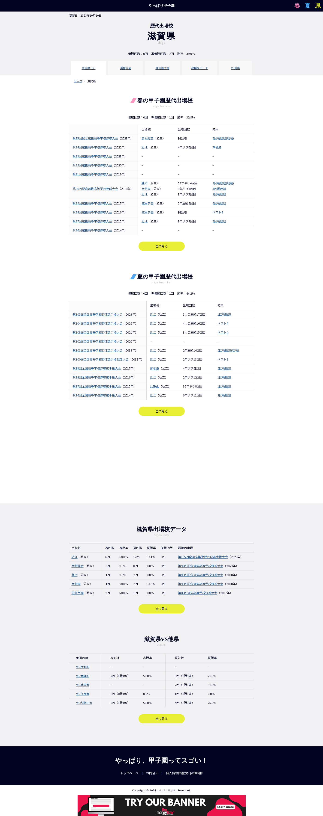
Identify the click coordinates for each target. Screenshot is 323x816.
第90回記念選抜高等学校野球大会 (95, 188)
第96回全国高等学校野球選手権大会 (97, 395)
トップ (78, 81)
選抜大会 (125, 68)
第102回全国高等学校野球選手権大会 (98, 341)
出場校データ (199, 68)
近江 (145, 147)
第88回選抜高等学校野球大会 (92, 212)
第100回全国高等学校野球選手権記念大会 (101, 359)
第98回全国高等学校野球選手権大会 (97, 377)
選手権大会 (162, 68)
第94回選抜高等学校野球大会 (92, 147)
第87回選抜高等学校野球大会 (92, 221)
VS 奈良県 (82, 694)
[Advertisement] (161, 459)
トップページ (129, 773)
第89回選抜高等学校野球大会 (92, 203)
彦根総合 (148, 138)
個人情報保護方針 (178, 773)
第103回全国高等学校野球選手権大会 (98, 332)
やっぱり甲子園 (162, 6)
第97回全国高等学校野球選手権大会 (97, 386)
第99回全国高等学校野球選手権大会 (97, 368)
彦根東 (146, 188)
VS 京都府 (82, 667)
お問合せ (152, 773)
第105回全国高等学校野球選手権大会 (98, 314)
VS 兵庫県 (82, 685)
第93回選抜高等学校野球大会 (92, 156)
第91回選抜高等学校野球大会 (92, 174)
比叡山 (154, 386)
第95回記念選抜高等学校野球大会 (95, 138)
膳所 (145, 183)
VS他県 (235, 68)
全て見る (162, 246)
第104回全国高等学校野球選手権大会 (98, 323)
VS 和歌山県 (84, 703)
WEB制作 (197, 773)
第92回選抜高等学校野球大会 (92, 165)
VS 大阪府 (82, 676)
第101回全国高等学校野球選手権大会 (98, 350)
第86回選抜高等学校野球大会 (92, 230)
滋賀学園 (148, 203)
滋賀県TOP (89, 68)
